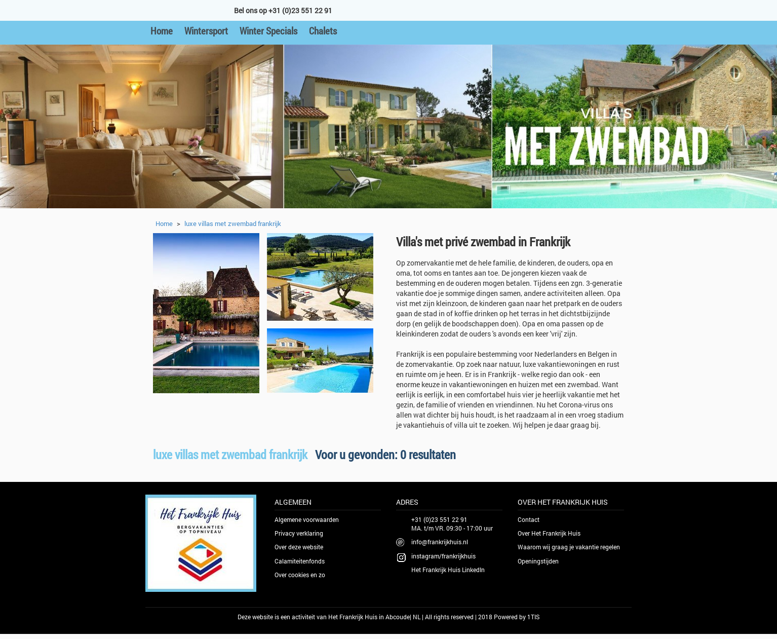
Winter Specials (268, 30)
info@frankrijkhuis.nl (439, 542)
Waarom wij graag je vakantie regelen (569, 547)
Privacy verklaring (299, 533)
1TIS (533, 617)
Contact (528, 519)
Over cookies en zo (300, 575)
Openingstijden (538, 561)
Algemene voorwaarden (307, 519)
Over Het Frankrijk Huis (549, 533)
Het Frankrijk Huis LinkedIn (448, 570)
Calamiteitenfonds (300, 561)
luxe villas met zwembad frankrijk (232, 223)
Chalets (323, 30)
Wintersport (206, 30)
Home (161, 30)
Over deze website (299, 547)
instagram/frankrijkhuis (443, 556)
